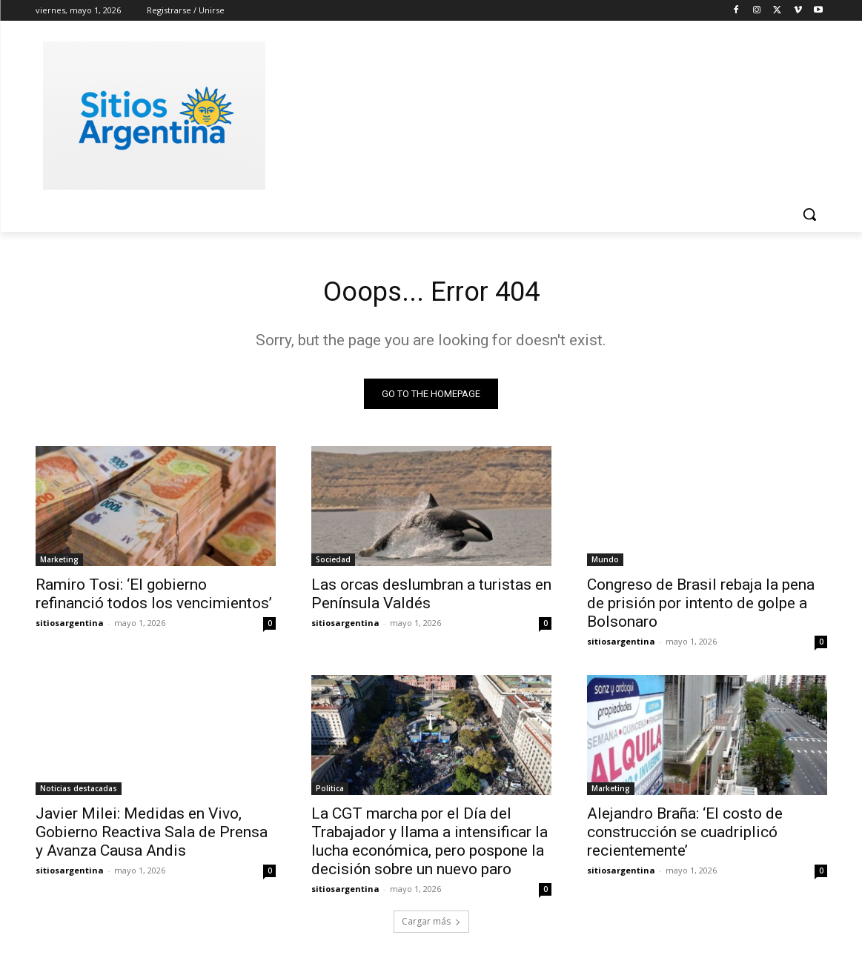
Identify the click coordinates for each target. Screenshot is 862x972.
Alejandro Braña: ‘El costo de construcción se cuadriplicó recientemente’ (685, 835)
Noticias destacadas (78, 792)
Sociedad (333, 563)
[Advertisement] (542, 113)
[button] (809, 214)
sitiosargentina (70, 626)
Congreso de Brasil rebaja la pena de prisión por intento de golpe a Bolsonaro (701, 606)
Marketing (59, 563)
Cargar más (431, 925)
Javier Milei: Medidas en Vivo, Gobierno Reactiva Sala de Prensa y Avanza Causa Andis (152, 835)
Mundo (605, 563)
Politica (330, 792)
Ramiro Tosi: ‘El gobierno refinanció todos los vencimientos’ (154, 597)
